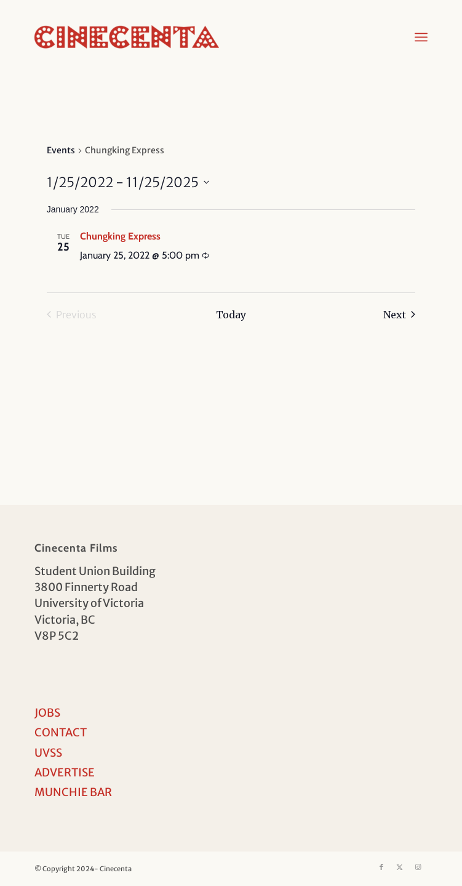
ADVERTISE (64, 772)
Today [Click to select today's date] (231, 314)
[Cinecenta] (191, 37)
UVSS (48, 753)
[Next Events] (399, 314)
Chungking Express (120, 236)
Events (61, 150)
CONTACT (60, 732)
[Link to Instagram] (418, 867)
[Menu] (421, 37)
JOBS (47, 713)
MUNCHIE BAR (73, 792)
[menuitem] (421, 37)
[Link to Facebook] (381, 867)
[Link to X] (400, 867)
